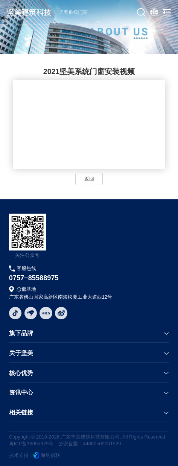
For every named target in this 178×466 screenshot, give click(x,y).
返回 (89, 179)
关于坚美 (21, 353)
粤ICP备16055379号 (31, 443)
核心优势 (21, 373)
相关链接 (21, 412)
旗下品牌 (21, 333)
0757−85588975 (34, 278)
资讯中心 (21, 392)
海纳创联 (50, 455)
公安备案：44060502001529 (89, 443)
